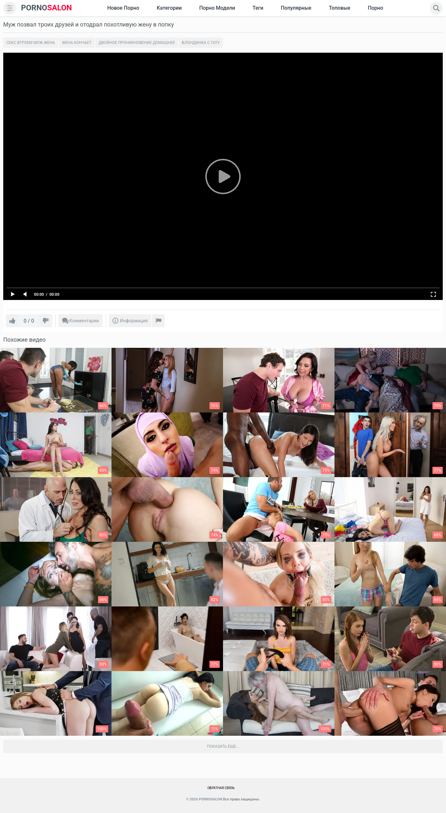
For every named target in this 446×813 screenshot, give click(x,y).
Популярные (296, 8)
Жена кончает (77, 42)
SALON (46, 8)
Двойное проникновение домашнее (137, 42)
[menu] (9, 8)
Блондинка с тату (201, 42)
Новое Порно (123, 8)
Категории (169, 8)
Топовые (339, 8)
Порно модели (217, 8)
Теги (257, 8)
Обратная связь (221, 788)
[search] (436, 8)
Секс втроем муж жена (30, 42)
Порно (375, 8)
